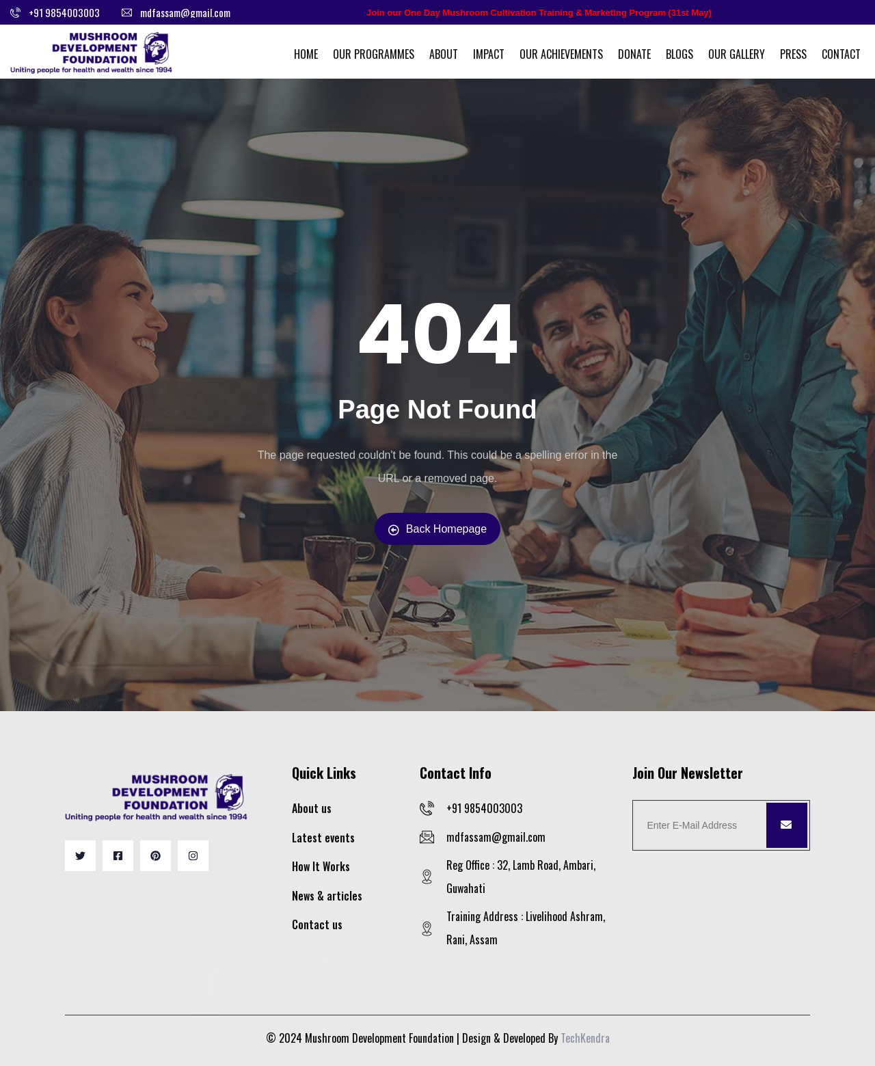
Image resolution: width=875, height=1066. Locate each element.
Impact (488, 54)
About (443, 54)
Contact (841, 54)
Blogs (679, 54)
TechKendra (585, 1038)
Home (306, 54)
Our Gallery (736, 54)
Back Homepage (437, 529)
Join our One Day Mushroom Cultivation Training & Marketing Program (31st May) (539, 13)
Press (793, 54)
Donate (634, 54)
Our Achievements (561, 54)
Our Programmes (373, 54)
